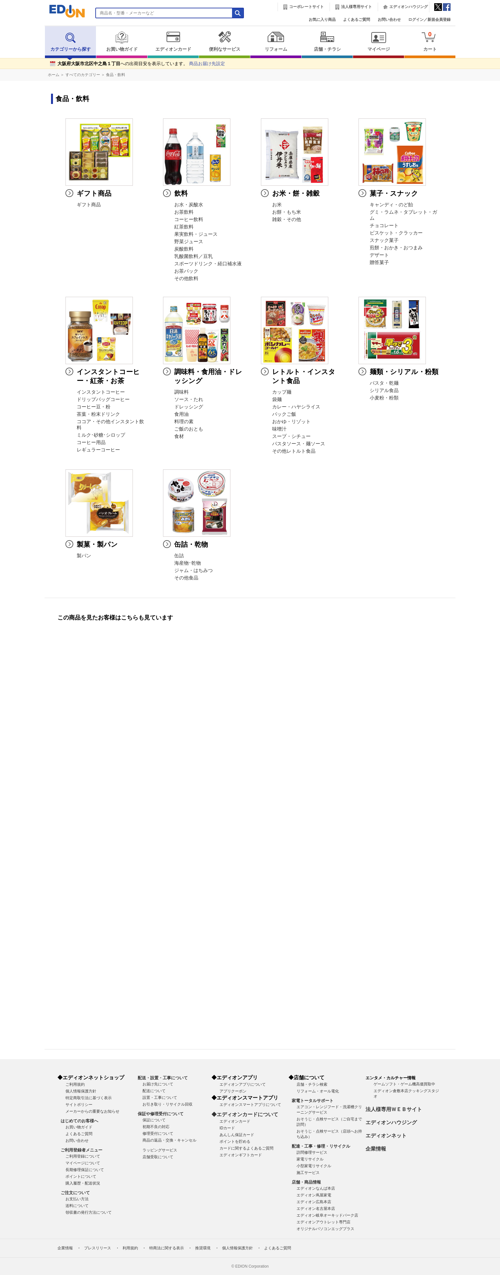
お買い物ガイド (121, 41)
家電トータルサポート (312, 1100)
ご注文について (75, 1192)
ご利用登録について (82, 1156)
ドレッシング (188, 406)
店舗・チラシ (327, 41)
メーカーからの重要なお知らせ (92, 1111)
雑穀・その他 (286, 219)
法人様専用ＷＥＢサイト (394, 1109)
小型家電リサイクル (314, 1166)
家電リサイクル (310, 1159)
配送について (154, 1091)
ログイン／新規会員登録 (429, 19)
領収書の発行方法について (88, 1212)
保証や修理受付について (161, 1113)
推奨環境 (203, 1248)
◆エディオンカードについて (244, 1114)
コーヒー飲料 (188, 219)
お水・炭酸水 (188, 204)
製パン (84, 555)
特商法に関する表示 (166, 1248)
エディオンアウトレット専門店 (323, 1222)
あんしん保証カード (237, 1135)
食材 (179, 436)
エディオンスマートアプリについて (250, 1104)
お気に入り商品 (322, 19)
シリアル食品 (384, 390)
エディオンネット (386, 1135)
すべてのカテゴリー (82, 75)
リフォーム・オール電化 (318, 1091)
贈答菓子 (379, 262)
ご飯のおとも (188, 429)
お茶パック (186, 271)
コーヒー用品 (91, 442)
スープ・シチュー (291, 436)
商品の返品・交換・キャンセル (169, 1140)
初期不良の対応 (155, 1127)
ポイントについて (80, 1176)
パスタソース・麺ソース (298, 443)
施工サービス (308, 1172)
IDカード (227, 1128)
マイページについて (82, 1163)
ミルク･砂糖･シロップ (101, 435)
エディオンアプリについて (243, 1084)
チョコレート (384, 225)
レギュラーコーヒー (98, 449)
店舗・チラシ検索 (312, 1084)
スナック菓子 (384, 240)
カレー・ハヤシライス (296, 406)
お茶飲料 (184, 212)
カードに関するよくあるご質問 (246, 1148)
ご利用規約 (75, 1084)
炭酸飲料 (184, 249)
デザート (379, 255)
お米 (277, 204)
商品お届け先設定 (207, 63)
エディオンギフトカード (241, 1155)
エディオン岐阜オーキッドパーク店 (327, 1215)
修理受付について (157, 1133)
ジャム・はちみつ (193, 570)
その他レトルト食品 (293, 451)
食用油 (181, 414)
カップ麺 (281, 392)
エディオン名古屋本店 (316, 1208)
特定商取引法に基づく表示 (88, 1098)
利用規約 (130, 1248)
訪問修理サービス (312, 1152)
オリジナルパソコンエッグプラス (325, 1229)
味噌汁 (279, 429)
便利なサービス (224, 41)
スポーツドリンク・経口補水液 (208, 263)
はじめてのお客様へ (79, 1120)
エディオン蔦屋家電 (314, 1195)
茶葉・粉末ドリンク (98, 414)
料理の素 (184, 421)
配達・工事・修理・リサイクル (321, 1146)
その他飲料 (186, 278)
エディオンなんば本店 (316, 1188)
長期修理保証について (84, 1170)
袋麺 (277, 399)
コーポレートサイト (306, 6)
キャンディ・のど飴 (391, 204)
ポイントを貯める (235, 1141)
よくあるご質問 (356, 19)
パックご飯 (284, 414)
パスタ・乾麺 (384, 383)
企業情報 (376, 1148)
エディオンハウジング (408, 6)
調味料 (181, 392)
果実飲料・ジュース (196, 234)
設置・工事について (159, 1097)
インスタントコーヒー (101, 392)
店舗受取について (157, 1157)
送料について (77, 1205)
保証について (154, 1120)
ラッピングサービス (159, 1150)
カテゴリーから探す (70, 41)
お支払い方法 (77, 1199)
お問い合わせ (389, 19)
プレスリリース (97, 1248)
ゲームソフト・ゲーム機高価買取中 (404, 1084)
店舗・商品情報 (306, 1182)
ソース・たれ (188, 399)
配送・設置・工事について (163, 1077)
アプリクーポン (233, 1091)
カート (430, 41)
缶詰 (179, 555)
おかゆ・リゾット (291, 421)
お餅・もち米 (286, 212)
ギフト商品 (89, 204)
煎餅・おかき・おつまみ (396, 247)
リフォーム (275, 41)
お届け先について (157, 1084)
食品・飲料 (115, 75)
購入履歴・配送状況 (82, 1183)
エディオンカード (173, 41)
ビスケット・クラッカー (396, 232)
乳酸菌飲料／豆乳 (193, 256)
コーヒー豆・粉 (93, 406)
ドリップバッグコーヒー (103, 399)
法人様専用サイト (356, 6)
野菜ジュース (188, 241)
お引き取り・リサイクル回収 (167, 1104)
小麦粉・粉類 (384, 397)
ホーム (53, 75)
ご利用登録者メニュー (81, 1150)
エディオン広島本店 (314, 1202)
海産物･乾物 (187, 563)
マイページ (378, 41)
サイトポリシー (78, 1104)
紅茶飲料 (184, 226)
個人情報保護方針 (80, 1091)
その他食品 (186, 577)
